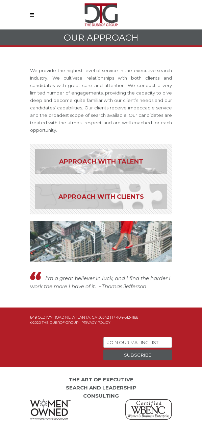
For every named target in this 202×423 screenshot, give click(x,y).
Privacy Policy (95, 322)
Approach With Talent (101, 161)
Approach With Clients (101, 196)
